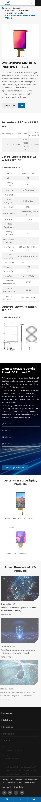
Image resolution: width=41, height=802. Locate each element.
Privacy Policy (18, 787)
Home (7, 8)
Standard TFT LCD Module (18, 10)
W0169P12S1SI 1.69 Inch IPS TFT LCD (20, 555)
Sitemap (5, 787)
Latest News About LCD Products (20, 570)
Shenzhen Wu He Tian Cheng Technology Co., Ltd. (19, 781)
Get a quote (15, 105)
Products (17, 8)
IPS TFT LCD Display (15, 13)
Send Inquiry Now (16, 467)
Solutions (7, 721)
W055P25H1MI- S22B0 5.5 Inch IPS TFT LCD (20, 521)
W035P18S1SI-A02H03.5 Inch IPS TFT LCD (20, 16)
